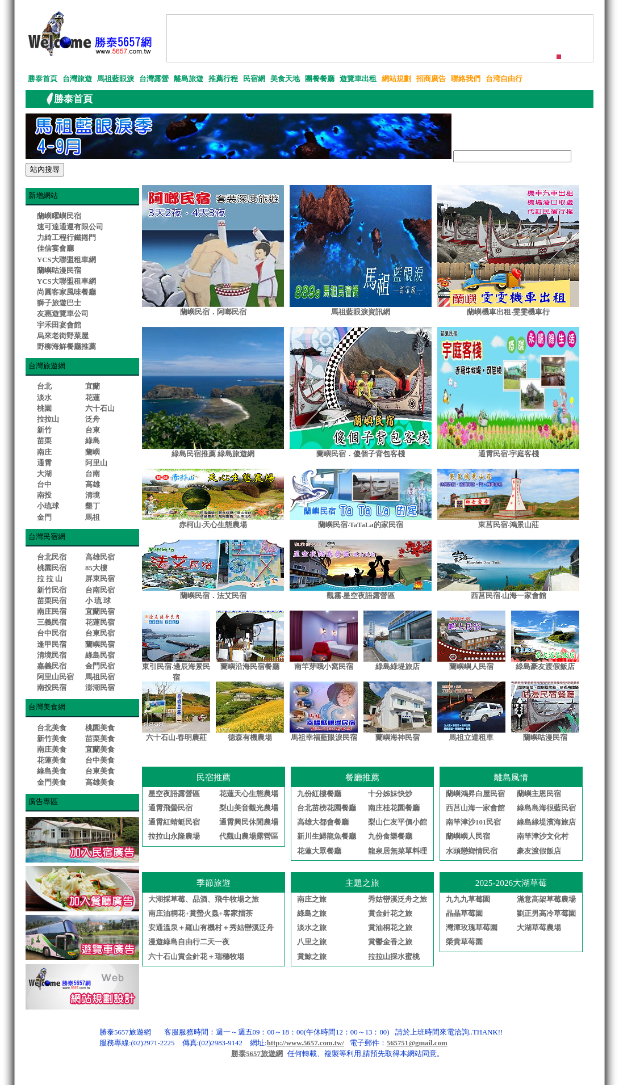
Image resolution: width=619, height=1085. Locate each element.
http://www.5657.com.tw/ (305, 1043)
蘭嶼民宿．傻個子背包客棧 (360, 454)
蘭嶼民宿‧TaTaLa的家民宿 (360, 525)
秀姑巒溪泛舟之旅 (397, 899)
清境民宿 (51, 655)
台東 (92, 430)
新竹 (44, 430)
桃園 (44, 409)
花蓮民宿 (100, 622)
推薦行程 (223, 79)
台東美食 (100, 771)
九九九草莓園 (468, 899)
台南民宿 (100, 590)
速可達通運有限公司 (70, 227)
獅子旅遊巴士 (59, 303)
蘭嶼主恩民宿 (539, 794)
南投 (44, 495)
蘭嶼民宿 (100, 645)
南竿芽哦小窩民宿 (323, 667)
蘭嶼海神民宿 (397, 738)
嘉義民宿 (51, 666)
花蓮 (92, 398)
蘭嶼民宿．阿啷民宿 (213, 312)
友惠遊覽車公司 (63, 314)
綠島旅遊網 (236, 454)
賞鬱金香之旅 (390, 942)
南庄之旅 (312, 899)
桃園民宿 (51, 568)
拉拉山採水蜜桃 (394, 957)
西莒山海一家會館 (475, 808)
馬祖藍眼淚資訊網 (360, 312)
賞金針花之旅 (390, 914)
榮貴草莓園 (464, 942)
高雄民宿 (100, 557)
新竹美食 (51, 739)
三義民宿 (51, 622)
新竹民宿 (51, 590)
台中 (44, 485)
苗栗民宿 (51, 601)
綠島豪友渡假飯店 (545, 667)
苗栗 (44, 441)
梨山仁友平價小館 (397, 822)
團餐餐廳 (319, 79)
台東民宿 (100, 633)
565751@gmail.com (417, 1043)
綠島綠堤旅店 (397, 667)
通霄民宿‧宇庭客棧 (508, 454)
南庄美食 (51, 750)
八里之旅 (312, 942)
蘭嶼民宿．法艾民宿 (213, 596)
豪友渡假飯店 (539, 851)
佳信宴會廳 (55, 249)
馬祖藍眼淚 (115, 79)
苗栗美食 (100, 739)
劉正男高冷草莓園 (546, 914)
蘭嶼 (92, 452)
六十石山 (100, 409)
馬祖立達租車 (471, 738)
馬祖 (92, 518)
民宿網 (254, 79)
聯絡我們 (465, 79)
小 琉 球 (98, 601)
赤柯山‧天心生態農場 (213, 525)
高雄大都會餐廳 (323, 822)
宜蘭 (92, 386)
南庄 (44, 452)
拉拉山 (48, 419)
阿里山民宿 (55, 677)
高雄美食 (100, 783)
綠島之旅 (312, 914)
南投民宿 (51, 688)
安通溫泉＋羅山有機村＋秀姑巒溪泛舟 (211, 928)
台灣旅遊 (77, 79)
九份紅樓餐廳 (319, 794)
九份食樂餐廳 (390, 836)
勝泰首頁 (42, 79)
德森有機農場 (250, 738)
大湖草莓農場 (539, 928)
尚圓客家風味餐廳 (66, 292)
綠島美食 (51, 771)
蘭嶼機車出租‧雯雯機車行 (508, 312)
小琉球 (48, 506)
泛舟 (92, 419)
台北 (44, 386)
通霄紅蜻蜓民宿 (174, 822)
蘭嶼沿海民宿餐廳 (249, 667)
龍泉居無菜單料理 (397, 851)
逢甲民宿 (51, 645)
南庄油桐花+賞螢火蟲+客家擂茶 (200, 914)
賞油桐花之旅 (390, 928)
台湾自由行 (504, 79)
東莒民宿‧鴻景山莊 (508, 525)
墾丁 (92, 506)
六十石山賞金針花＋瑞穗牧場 (196, 957)
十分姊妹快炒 (390, 794)
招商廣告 (431, 79)
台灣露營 (154, 79)
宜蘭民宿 (100, 612)
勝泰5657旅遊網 (257, 1054)
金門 (44, 518)
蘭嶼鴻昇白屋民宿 (475, 794)
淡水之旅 (312, 928)
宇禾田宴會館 (59, 325)
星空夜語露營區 (174, 794)
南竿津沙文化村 (542, 836)
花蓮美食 (51, 760)
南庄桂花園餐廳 (394, 808)
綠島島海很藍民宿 (546, 808)
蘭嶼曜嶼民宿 (59, 216)
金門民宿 (100, 666)
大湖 (44, 474)
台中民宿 (51, 633)
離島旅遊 (188, 79)
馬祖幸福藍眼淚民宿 (324, 738)
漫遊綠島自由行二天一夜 (188, 942)
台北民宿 (51, 557)
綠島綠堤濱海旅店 (546, 822)
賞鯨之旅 (312, 957)
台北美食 (51, 728)
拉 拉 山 (49, 579)
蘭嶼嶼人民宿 (471, 667)
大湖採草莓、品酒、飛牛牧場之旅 (203, 899)
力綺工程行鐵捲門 (66, 238)
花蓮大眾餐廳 (319, 851)
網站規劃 (396, 79)
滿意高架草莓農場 (546, 899)
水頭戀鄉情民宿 (471, 851)
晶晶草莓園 (464, 914)
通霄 (44, 463)
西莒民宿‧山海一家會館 (508, 596)
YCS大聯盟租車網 (66, 260)
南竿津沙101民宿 (473, 822)
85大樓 (96, 568)
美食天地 (285, 79)
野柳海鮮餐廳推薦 (66, 347)
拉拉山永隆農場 (174, 836)
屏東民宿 (100, 579)
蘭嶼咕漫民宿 (59, 271)
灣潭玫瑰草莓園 (471, 928)
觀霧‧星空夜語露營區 (361, 596)
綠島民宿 (100, 655)
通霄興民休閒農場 (248, 822)
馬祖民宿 (100, 677)
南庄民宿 (51, 612)
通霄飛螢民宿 (170, 808)
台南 (92, 474)
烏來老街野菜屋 (63, 336)
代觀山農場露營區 (248, 836)
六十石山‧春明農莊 (176, 738)
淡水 (44, 398)
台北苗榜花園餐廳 (326, 808)
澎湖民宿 (100, 688)
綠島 (92, 441)
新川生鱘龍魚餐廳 (326, 836)
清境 (92, 495)
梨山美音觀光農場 (248, 808)
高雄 (92, 485)
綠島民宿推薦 (194, 454)
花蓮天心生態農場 (248, 794)
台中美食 (100, 760)
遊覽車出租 (358, 79)
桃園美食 (100, 728)
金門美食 (51, 783)
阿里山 (96, 463)
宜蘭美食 (100, 750)
